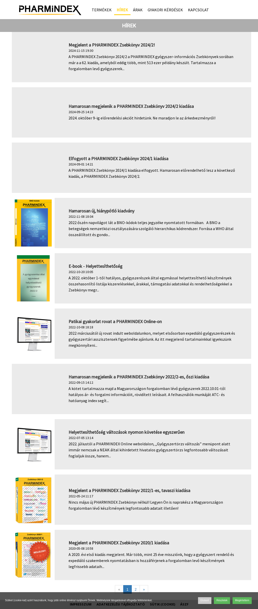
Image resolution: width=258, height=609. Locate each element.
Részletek (222, 600)
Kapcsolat (198, 9)
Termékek (102, 9)
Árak (138, 9)
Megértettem (242, 600)
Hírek (122, 9)
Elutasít (205, 600)
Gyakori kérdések (165, 9)
